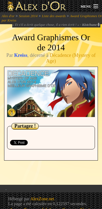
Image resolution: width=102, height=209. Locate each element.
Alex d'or (8, 16)
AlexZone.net (42, 198)
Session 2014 (28, 16)
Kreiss (20, 55)
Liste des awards (54, 16)
